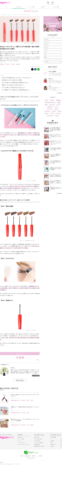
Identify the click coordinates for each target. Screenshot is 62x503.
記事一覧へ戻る (20, 380)
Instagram (52, 440)
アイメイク (4, 62)
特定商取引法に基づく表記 (39, 446)
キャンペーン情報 (31, 6)
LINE (51, 442)
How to (46, 100)
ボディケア (46, 47)
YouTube (52, 446)
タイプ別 (56, 115)
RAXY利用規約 (36, 444)
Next (37, 359)
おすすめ (52, 100)
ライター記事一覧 (36, 375)
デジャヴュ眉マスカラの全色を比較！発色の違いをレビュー (15, 82)
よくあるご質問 (56, 6)
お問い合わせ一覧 (9, 464)
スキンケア (46, 39)
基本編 (59, 102)
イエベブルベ (47, 111)
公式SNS (43, 6)
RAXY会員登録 (53, 437)
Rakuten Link (53, 444)
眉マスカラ (18, 64)
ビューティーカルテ (21, 442)
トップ (6, 6)
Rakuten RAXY (5, 3)
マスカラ (28, 400)
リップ (56, 106)
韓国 (46, 104)
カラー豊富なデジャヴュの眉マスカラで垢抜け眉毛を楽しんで (16, 90)
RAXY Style (18, 6)
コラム (45, 54)
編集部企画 (58, 100)
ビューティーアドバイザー (22, 444)
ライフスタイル (49, 115)
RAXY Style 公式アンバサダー (15, 400)
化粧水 (59, 111)
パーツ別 (53, 111)
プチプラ (8, 64)
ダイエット (58, 113)
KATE (32, 400)
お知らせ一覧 (36, 437)
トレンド (58, 104)
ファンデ (52, 113)
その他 (45, 57)
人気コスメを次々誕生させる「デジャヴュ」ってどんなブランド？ (16, 77)
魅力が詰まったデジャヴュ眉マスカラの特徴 (12, 80)
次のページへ (20, 353)
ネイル (45, 52)
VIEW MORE (59, 93)
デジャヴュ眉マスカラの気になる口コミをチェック (13, 87)
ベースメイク (46, 41)
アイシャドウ (23, 412)
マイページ (20, 440)
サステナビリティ (17, 464)
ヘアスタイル (50, 109)
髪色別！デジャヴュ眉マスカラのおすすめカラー (13, 85)
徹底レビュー (2, 64)
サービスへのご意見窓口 (38, 442)
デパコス (46, 113)
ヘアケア (45, 49)
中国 (28, 412)
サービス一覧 (2, 464)
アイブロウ (12, 64)
